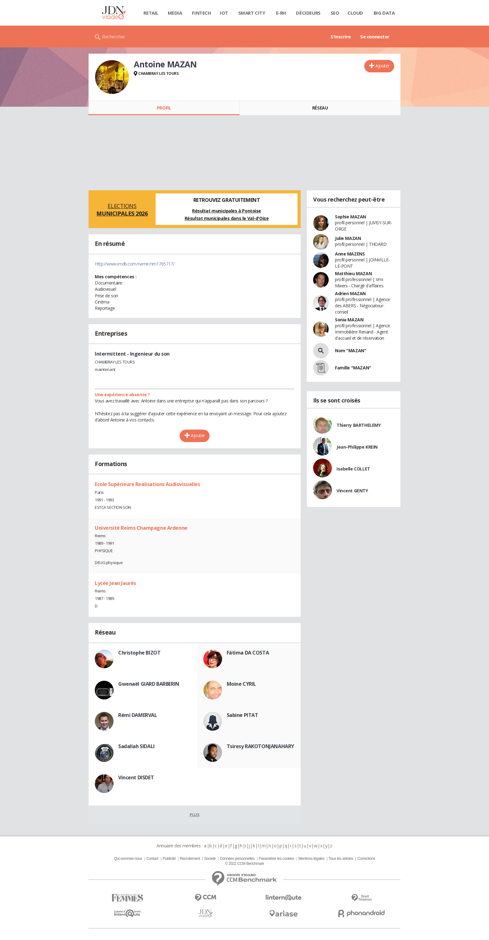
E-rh (281, 13)
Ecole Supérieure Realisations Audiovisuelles (147, 484)
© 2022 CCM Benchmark (244, 863)
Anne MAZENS (350, 254)
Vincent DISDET (136, 777)
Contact (152, 858)
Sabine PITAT (242, 715)
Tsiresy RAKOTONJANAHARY (260, 746)
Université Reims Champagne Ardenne (141, 527)
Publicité (169, 858)
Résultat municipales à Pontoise (226, 211)
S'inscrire (341, 36)
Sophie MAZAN (350, 217)
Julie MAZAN (348, 238)
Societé (209, 858)
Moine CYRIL (241, 683)
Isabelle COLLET (353, 469)
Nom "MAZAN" (350, 350)
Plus (194, 814)
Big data (384, 13)
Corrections (366, 858)
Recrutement (190, 858)
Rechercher (113, 36)
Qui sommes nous (128, 858)
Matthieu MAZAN (353, 273)
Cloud (355, 13)
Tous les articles (341, 858)
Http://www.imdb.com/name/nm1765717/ (134, 264)
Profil (164, 108)
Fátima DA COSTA (248, 652)
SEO (335, 13)
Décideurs (308, 13)
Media (175, 13)
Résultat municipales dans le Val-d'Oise (227, 218)
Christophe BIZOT (139, 652)
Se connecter (375, 36)
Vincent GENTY (352, 491)
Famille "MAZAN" (353, 368)
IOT (224, 13)
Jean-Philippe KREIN (357, 447)
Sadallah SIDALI (136, 746)
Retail (150, 13)
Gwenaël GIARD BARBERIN (148, 683)
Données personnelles (237, 858)
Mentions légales (311, 858)
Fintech (201, 13)
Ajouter (382, 66)
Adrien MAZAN (350, 293)
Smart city (251, 13)
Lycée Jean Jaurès (115, 583)
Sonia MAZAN (349, 320)
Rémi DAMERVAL (137, 715)
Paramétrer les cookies (276, 858)
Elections (122, 209)
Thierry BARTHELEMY (358, 425)
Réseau (320, 108)
